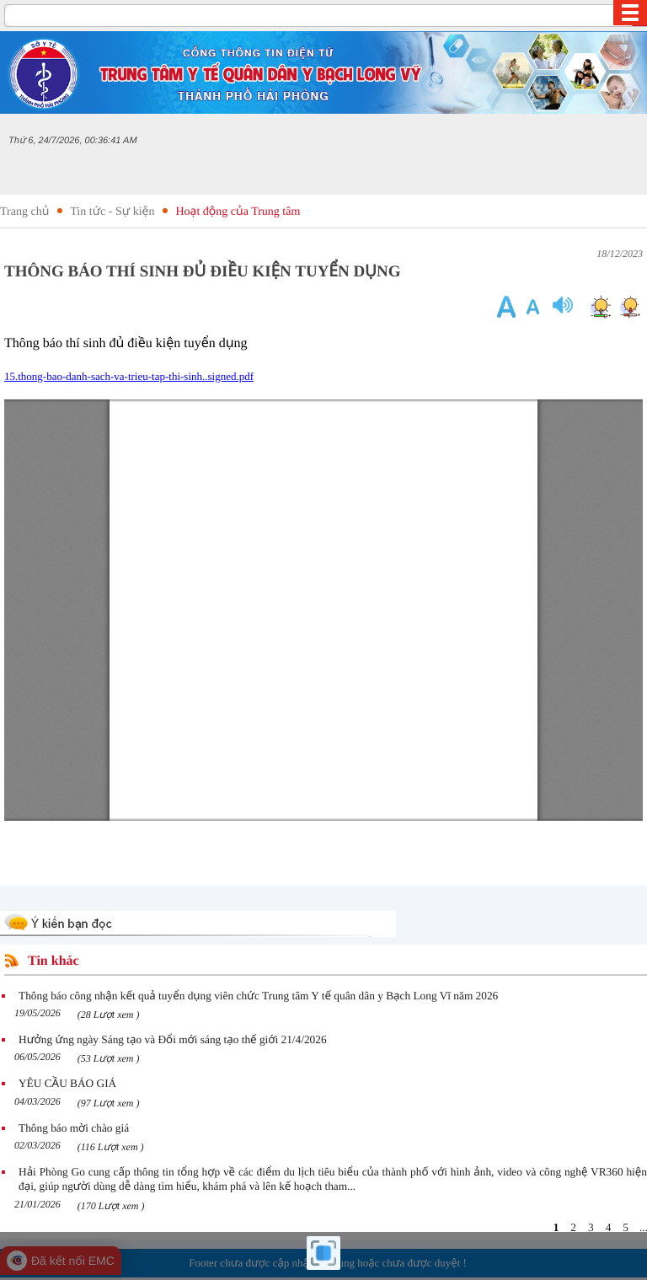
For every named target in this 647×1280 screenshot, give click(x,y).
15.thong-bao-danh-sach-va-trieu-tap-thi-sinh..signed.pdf (129, 376)
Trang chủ (24, 212)
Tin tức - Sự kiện (112, 212)
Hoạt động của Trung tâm (237, 212)
